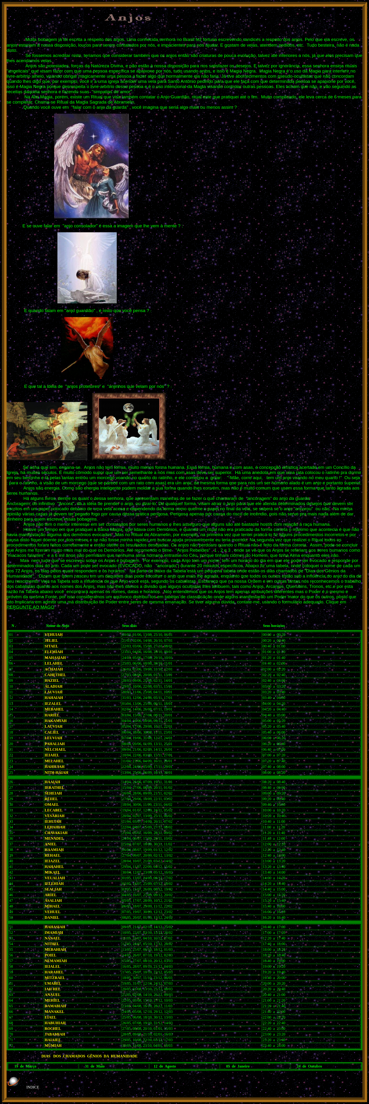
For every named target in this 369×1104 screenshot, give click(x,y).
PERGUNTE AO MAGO (30, 607)
